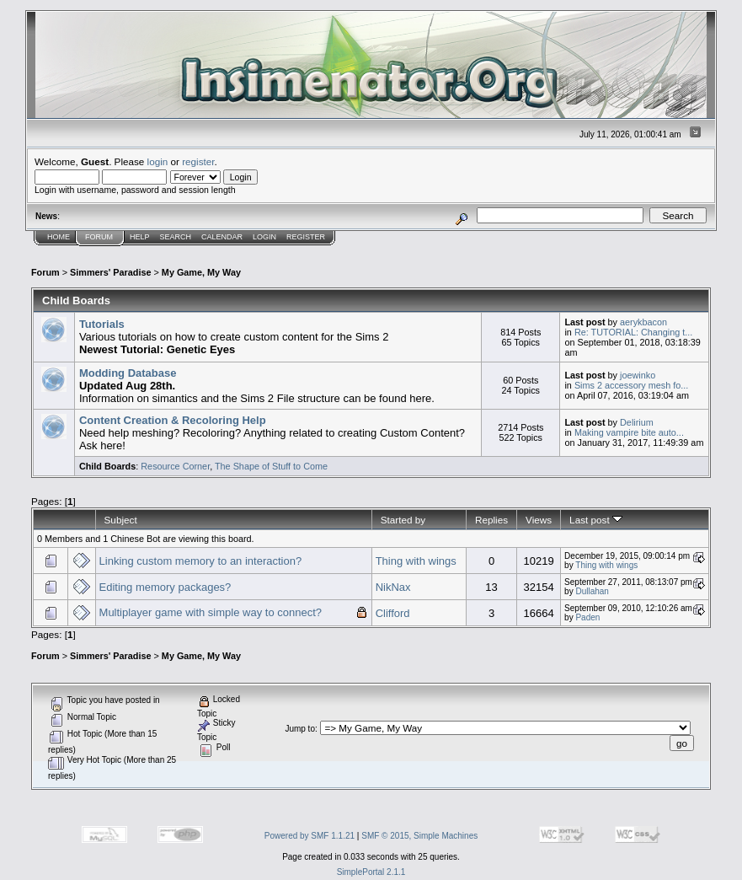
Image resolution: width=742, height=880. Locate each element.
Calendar (222, 237)
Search (176, 237)
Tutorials (102, 324)
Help (140, 237)
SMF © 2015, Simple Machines (419, 835)
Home (58, 237)
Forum (99, 237)
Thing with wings (416, 561)
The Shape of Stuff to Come (271, 466)
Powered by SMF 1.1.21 (309, 835)
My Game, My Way (201, 272)
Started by (403, 519)
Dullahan (591, 591)
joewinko (637, 375)
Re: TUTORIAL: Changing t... (633, 332)
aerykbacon (643, 322)
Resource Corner (175, 466)
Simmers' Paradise (110, 272)
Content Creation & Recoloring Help (172, 420)
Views (539, 519)
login (157, 161)
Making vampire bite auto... (629, 432)
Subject (120, 519)
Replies (491, 519)
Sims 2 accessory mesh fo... (631, 385)
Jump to (300, 728)
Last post (595, 519)
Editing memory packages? (165, 587)
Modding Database (128, 373)
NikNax (393, 587)
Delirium (637, 422)
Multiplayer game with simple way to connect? (210, 612)
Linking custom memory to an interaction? (200, 561)
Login (264, 237)
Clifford (393, 613)
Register (305, 237)
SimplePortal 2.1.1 (371, 872)
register (198, 161)
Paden (587, 617)
